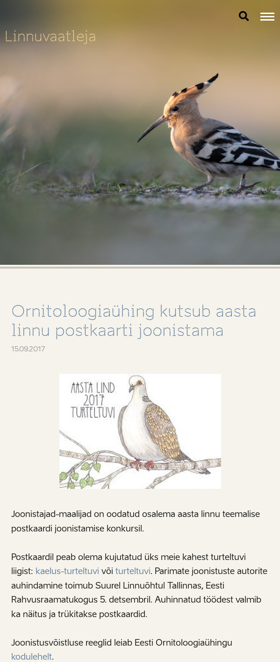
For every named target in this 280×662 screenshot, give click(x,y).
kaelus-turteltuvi (67, 571)
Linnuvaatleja (50, 36)
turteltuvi (133, 571)
